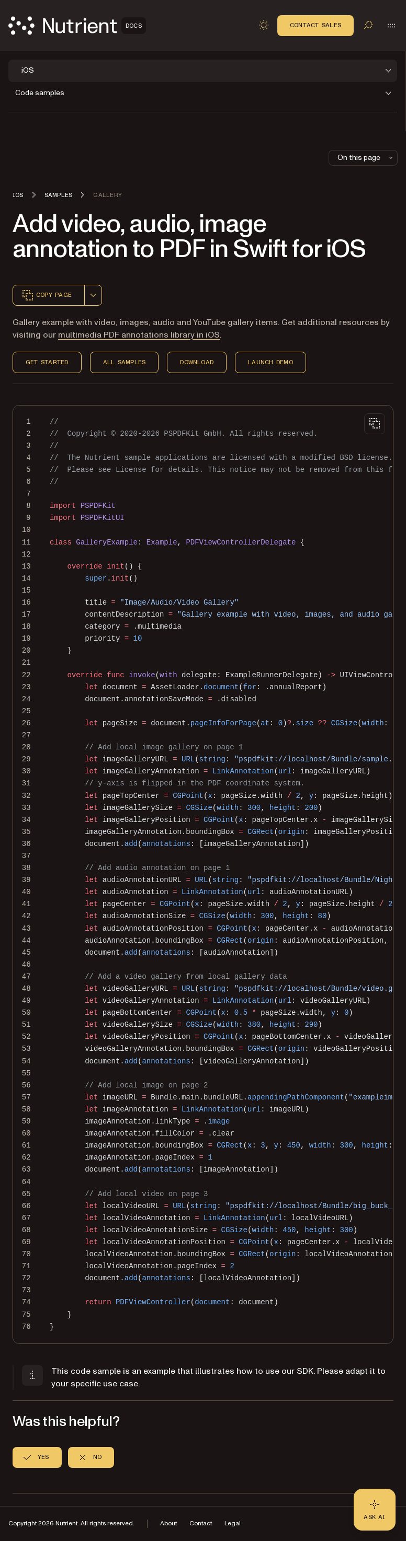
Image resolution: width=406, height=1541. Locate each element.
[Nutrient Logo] (77, 25)
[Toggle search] (368, 25)
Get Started (47, 362)
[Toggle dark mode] (263, 25)
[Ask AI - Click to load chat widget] (375, 1510)
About (168, 1523)
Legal (232, 1523)
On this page (366, 158)
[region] (203, 874)
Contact (200, 1523)
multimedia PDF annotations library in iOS (139, 335)
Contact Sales (315, 25)
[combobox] (93, 295)
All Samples (124, 362)
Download (196, 362)
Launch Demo (270, 362)
